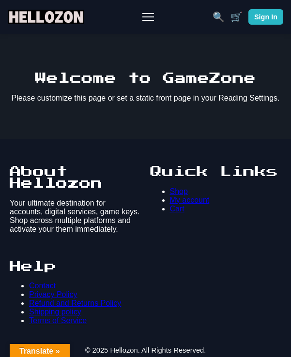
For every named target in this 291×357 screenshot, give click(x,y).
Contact (42, 286)
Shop (179, 191)
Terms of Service (58, 320)
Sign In (265, 17)
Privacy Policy (53, 294)
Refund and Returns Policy (75, 303)
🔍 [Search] (219, 17)
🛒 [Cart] (236, 17)
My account (190, 200)
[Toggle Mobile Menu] (148, 17)
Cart (177, 209)
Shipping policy (55, 312)
